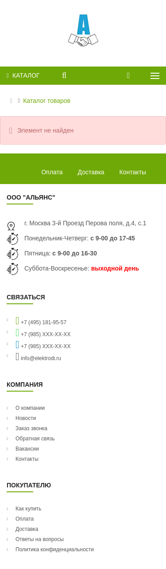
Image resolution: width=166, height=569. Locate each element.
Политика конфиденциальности (54, 549)
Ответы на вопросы (39, 539)
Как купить (28, 509)
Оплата (51, 172)
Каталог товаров (46, 101)
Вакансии (27, 449)
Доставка (91, 172)
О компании (30, 408)
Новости (25, 418)
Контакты (133, 172)
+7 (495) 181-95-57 (40, 320)
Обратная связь (34, 439)
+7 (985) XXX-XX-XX (42, 332)
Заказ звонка (31, 428)
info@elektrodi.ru (38, 356)
